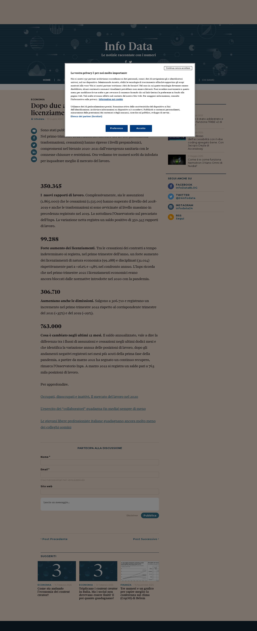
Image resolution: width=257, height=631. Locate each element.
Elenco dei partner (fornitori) (86, 116)
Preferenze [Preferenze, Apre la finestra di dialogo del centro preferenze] (116, 128)
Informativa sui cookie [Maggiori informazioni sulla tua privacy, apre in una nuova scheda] (111, 99)
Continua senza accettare (178, 68)
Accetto (141, 128)
